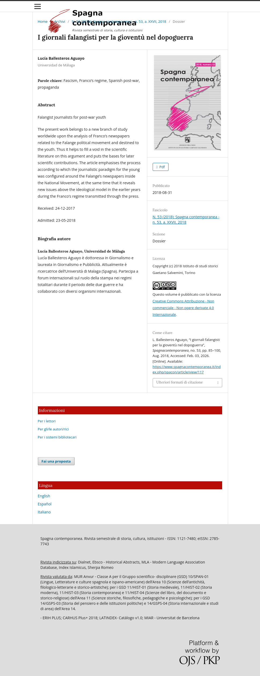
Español (45, 503)
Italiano (44, 511)
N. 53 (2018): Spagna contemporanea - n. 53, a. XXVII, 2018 (119, 21)
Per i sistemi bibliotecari (57, 437)
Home (43, 21)
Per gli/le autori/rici (53, 429)
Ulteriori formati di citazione (179, 382)
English (44, 495)
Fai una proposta (56, 461)
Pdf (162, 166)
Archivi (59, 21)
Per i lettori (47, 421)
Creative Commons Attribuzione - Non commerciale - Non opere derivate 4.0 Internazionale (183, 308)
